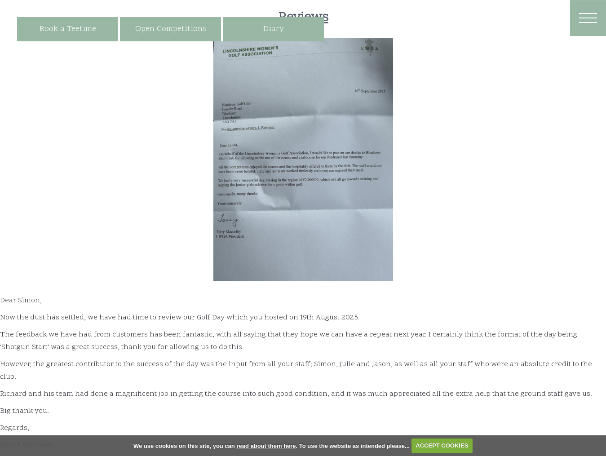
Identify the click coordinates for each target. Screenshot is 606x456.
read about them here (266, 445)
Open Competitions (170, 29)
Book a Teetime (68, 29)
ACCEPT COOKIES (442, 445)
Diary (273, 29)
